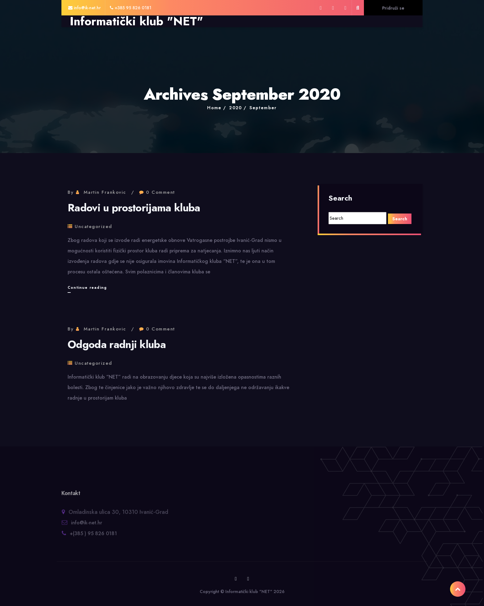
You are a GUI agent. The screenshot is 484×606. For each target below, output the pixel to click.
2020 (235, 108)
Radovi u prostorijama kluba (134, 207)
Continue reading (87, 287)
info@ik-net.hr (86, 525)
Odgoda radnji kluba (117, 344)
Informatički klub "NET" (136, 21)
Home (214, 108)
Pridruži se (393, 8)
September (263, 108)
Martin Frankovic (105, 192)
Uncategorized (93, 226)
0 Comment (160, 192)
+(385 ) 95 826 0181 (93, 536)
